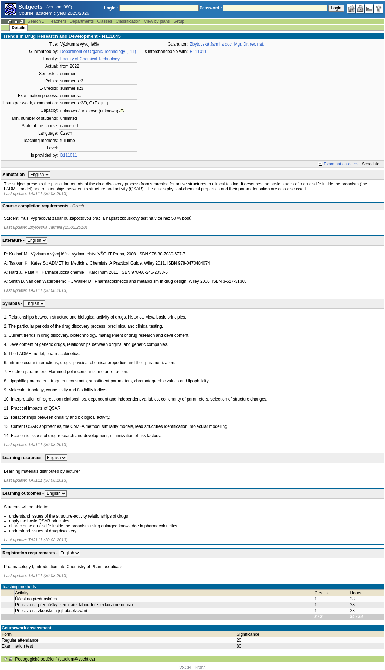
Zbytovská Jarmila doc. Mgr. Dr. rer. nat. (227, 44)
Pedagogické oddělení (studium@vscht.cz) (55, 659)
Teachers (57, 21)
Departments (82, 21)
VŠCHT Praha (192, 667)
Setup (178, 21)
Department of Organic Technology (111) (98, 51)
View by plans (157, 21)
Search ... (36, 21)
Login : (111, 8)
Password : (211, 8)
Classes (104, 21)
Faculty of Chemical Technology (90, 58)
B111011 (68, 155)
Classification (128, 21)
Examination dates (341, 164)
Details (18, 27)
